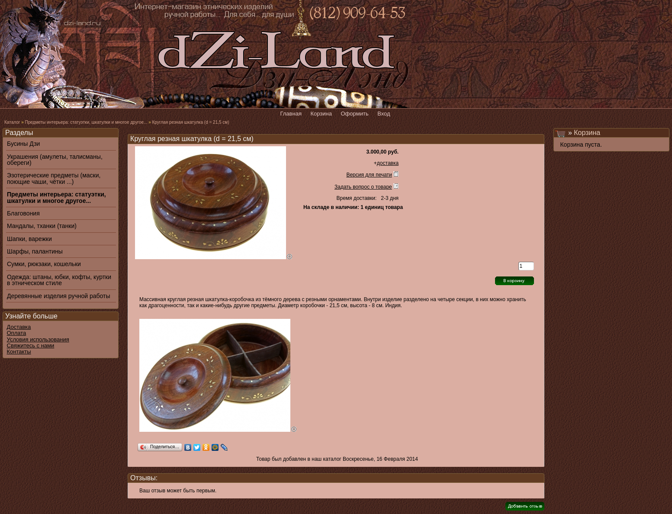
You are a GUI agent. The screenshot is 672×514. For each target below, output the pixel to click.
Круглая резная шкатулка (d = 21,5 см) (190, 122)
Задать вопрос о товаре (363, 187)
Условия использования (38, 339)
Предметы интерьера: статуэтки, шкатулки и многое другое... (86, 122)
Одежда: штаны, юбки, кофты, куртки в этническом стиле (59, 280)
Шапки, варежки (29, 239)
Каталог (12, 122)
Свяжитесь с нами (31, 345)
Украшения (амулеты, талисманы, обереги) (55, 160)
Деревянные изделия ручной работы (58, 296)
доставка (388, 163)
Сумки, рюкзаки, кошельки (44, 264)
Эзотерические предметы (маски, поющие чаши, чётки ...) (53, 178)
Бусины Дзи (23, 144)
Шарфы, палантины (35, 251)
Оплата (16, 333)
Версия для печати (369, 175)
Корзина (587, 132)
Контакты (19, 351)
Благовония (23, 213)
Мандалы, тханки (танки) (42, 226)
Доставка (19, 327)
